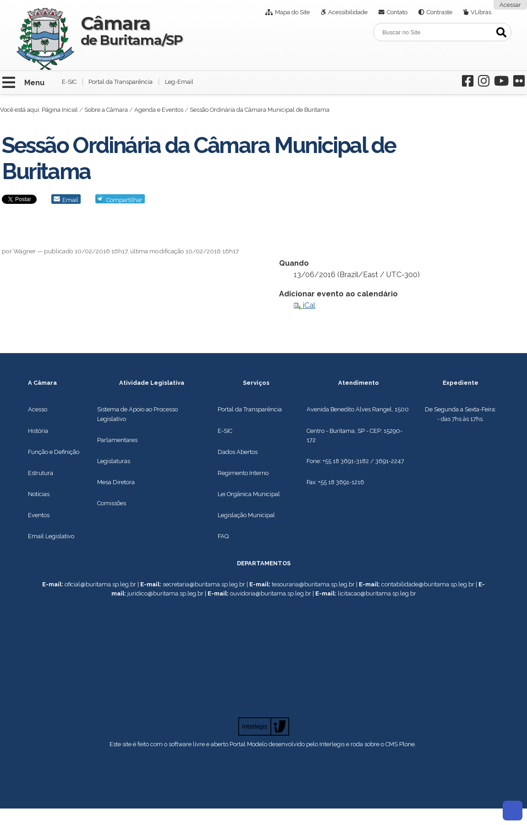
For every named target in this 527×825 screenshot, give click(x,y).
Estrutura (40, 473)
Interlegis (332, 744)
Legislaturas (113, 461)
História (38, 430)
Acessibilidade (348, 12)
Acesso (37, 409)
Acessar (510, 4)
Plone (407, 744)
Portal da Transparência (120, 81)
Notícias (38, 494)
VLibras (481, 12)
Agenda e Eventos (158, 109)
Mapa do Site (292, 12)
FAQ (223, 536)
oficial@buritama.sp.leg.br (100, 584)
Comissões (111, 503)
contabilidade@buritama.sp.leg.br (427, 584)
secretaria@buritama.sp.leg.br (204, 584)
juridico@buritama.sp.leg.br (165, 593)
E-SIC (69, 81)
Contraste (439, 12)
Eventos (38, 515)
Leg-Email (179, 81)
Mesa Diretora (116, 482)
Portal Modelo (248, 744)
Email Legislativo (51, 536)
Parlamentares (117, 440)
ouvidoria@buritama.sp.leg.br (270, 593)
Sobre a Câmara (106, 109)
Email (70, 200)
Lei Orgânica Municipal (249, 494)
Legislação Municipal (246, 515)
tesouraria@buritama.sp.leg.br (313, 584)
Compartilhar (124, 200)
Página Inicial (60, 109)
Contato (397, 12)
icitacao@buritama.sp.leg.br (378, 593)
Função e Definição (53, 451)
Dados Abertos (238, 451)
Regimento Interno (243, 473)
